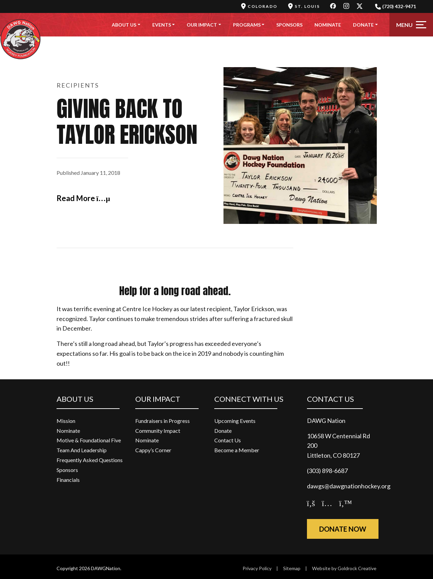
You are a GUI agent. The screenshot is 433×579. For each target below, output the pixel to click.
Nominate (327, 25)
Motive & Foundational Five (89, 440)
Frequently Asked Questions (90, 460)
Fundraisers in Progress (162, 420)
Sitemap (291, 568)
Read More (83, 198)
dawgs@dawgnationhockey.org (348, 486)
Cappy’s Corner (153, 450)
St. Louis (304, 6)
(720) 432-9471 (395, 6)
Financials (68, 479)
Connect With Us (248, 398)
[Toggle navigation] (411, 24)
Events (161, 25)
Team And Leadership (82, 450)
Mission (66, 420)
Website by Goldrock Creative (344, 568)
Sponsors (289, 25)
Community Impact (157, 430)
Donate (363, 25)
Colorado (259, 6)
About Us (124, 25)
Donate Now (342, 529)
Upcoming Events (235, 420)
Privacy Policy (257, 568)
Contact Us (227, 440)
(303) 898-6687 (327, 470)
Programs (247, 25)
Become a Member (236, 450)
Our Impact (202, 25)
